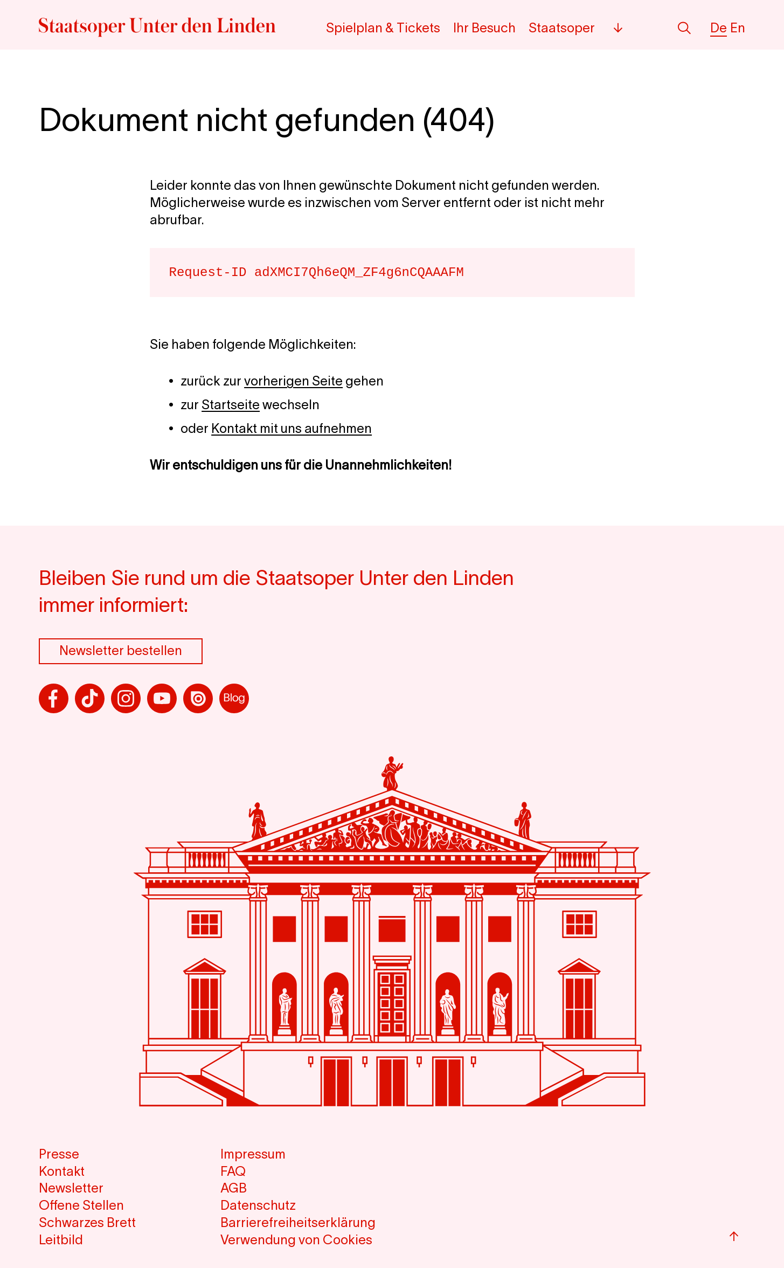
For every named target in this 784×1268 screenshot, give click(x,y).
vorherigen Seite (293, 381)
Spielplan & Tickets (383, 27)
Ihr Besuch (484, 27)
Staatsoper (562, 27)
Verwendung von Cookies (296, 1239)
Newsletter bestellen (120, 650)
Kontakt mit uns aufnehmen (291, 428)
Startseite (231, 404)
